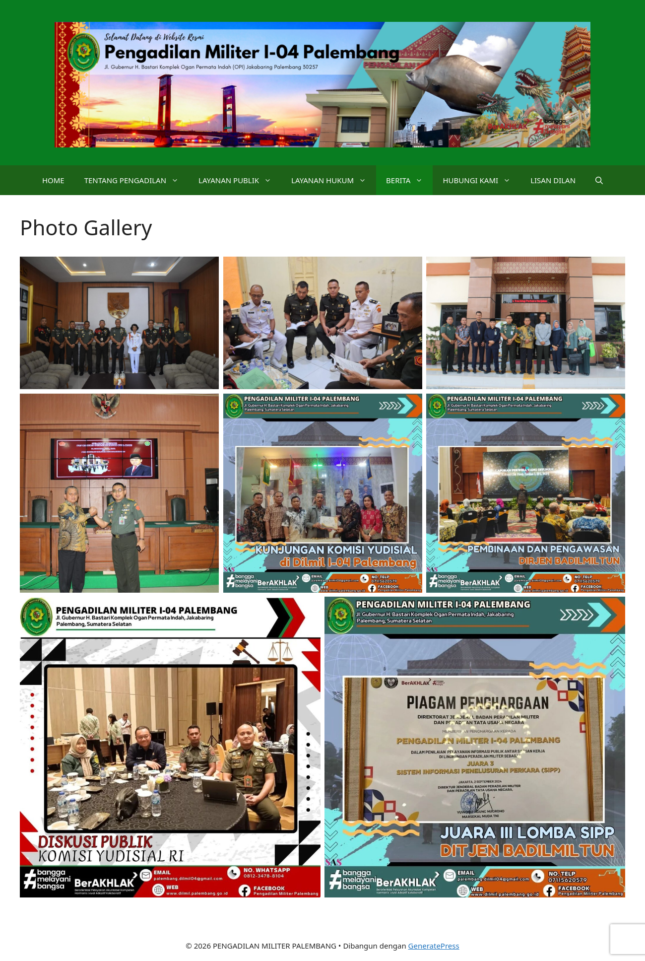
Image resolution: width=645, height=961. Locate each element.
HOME (53, 180)
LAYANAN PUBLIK (239, 180)
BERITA (409, 180)
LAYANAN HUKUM (333, 180)
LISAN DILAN (553, 180)
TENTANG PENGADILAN (136, 180)
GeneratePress (433, 946)
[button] (599, 180)
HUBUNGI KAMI (481, 180)
